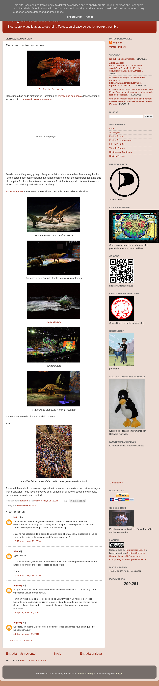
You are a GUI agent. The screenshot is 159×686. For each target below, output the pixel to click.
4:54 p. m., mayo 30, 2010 (26, 634)
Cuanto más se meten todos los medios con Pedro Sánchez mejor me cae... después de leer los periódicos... (131, 92)
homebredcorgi (85, 673)
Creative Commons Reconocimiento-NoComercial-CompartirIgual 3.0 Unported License (127, 556)
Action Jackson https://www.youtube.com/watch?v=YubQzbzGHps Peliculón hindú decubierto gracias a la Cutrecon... (126, 67)
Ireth (15, 517)
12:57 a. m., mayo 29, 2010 (27, 541)
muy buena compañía (70, 96)
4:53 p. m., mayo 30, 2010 (26, 612)
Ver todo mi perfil (117, 47)
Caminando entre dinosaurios (37, 99)
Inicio (57, 653)
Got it (89, 17)
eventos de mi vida (26, 505)
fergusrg (18, 585)
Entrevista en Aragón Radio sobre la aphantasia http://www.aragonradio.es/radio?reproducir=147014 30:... (127, 81)
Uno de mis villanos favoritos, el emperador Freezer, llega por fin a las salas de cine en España (130, 101)
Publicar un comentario (21, 640)
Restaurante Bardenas (120, 152)
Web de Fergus (117, 148)
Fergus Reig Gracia (135, 550)
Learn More (74, 17)
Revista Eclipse (117, 156)
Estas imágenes (15, 191)
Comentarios (116, 482)
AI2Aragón (114, 132)
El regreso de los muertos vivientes (126, 445)
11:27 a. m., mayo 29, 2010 (27, 575)
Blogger (119, 673)
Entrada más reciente (21, 653)
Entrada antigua (91, 653)
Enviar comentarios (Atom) (33, 660)
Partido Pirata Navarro (120, 140)
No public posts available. (122, 59)
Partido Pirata (116, 136)
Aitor (16, 551)
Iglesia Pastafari (117, 144)
